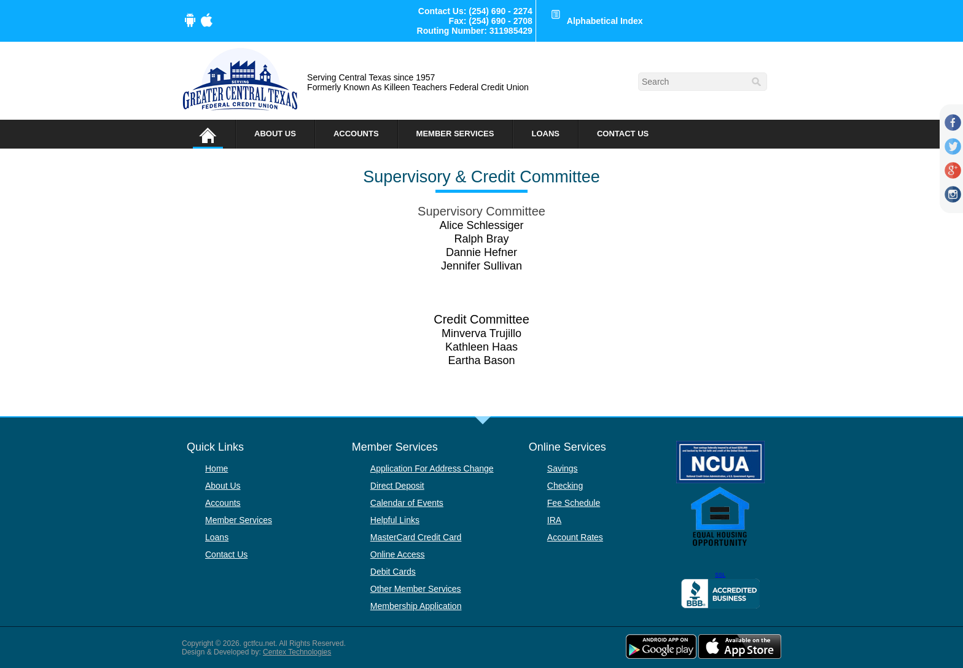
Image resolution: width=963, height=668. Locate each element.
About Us (275, 133)
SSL (720, 575)
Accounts (356, 133)
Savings (562, 468)
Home (216, 468)
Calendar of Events (406, 503)
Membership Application (416, 606)
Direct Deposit (397, 486)
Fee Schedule (573, 503)
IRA (554, 520)
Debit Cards (393, 572)
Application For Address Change (432, 468)
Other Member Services (415, 589)
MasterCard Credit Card (416, 537)
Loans (545, 133)
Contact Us (623, 133)
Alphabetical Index (605, 21)
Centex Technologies (297, 652)
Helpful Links (394, 520)
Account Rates (575, 537)
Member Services (455, 133)
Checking (565, 486)
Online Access (397, 554)
